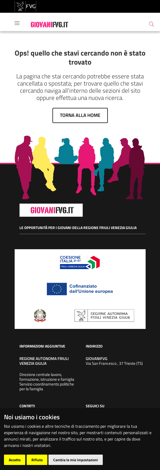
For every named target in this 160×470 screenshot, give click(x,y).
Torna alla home (80, 115)
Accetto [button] (14, 460)
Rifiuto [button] (37, 460)
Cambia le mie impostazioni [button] (75, 460)
